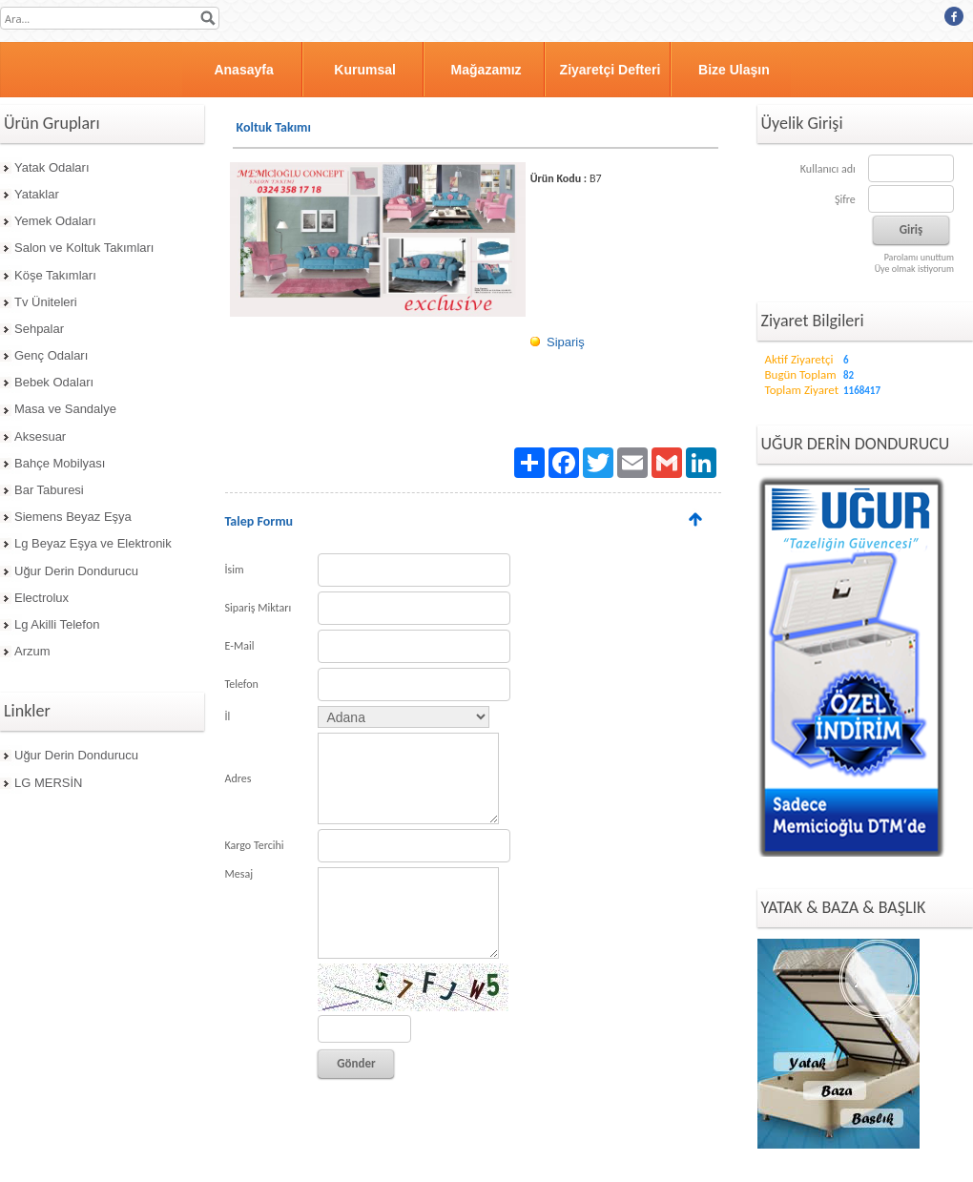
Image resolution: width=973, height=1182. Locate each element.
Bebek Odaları (53, 382)
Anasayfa (243, 69)
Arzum (32, 651)
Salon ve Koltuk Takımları (84, 247)
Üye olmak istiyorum (914, 268)
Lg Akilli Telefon (56, 624)
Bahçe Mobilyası (59, 463)
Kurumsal (365, 69)
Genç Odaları (51, 355)
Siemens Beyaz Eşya (73, 516)
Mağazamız (486, 69)
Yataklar (36, 194)
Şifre (845, 199)
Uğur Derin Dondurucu (76, 571)
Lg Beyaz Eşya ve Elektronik (93, 543)
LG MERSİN (48, 783)
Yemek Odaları (55, 221)
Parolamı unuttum (919, 257)
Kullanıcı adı (828, 169)
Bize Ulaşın (734, 69)
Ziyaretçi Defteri (610, 69)
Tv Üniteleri (45, 302)
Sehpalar (39, 328)
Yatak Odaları (52, 167)
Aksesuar (40, 436)
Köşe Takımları (55, 275)
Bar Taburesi (49, 490)
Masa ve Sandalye (65, 409)
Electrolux (41, 598)
